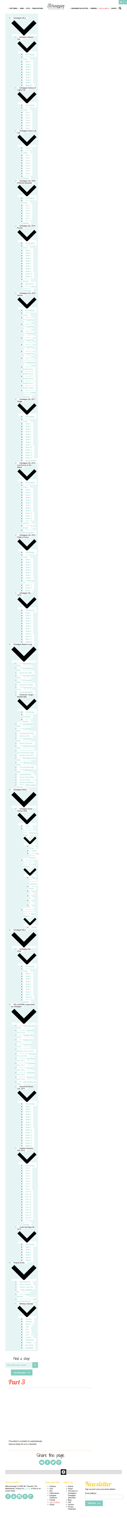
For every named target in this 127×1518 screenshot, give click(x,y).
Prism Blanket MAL (26, 767)
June (27, 1332)
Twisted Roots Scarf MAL (26, 747)
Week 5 (28, 72)
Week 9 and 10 (28, 582)
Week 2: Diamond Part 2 (28, 326)
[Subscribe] (94, 1503)
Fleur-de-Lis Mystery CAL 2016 (26, 1074)
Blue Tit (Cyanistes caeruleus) (33, 881)
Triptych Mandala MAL (25, 725)
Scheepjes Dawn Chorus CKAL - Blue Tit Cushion (29, 863)
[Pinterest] (25, 1496)
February (28, 1322)
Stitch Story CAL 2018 (24, 1045)
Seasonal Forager (26, 685)
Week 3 (28, 67)
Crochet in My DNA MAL (25, 676)
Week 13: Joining (27, 522)
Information (30, 54)
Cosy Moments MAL (24, 764)
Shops (113, 8)
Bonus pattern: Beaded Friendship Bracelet (29, 393)
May (27, 1329)
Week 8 (28, 80)
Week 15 (28, 1143)
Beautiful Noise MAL (24, 664)
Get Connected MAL (24, 740)
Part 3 (27, 118)
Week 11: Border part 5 (28, 382)
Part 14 (28, 1202)
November (29, 1345)
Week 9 (28, 83)
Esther (18, 1444)
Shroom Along (24, 780)
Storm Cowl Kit (25, 1284)
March (27, 1324)
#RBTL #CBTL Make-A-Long (26, 786)
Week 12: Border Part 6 (28, 387)
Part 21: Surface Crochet (27, 1222)
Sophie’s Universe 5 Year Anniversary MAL (25, 752)
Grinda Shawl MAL (26, 777)
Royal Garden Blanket (23, 1295)
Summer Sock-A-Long (24, 688)
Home (27, 148)
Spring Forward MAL (24, 681)
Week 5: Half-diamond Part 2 (29, 347)
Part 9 (27, 1189)
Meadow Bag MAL (26, 755)
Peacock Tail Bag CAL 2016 (26, 1083)
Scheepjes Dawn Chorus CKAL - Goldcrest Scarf (29, 832)
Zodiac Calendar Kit (24, 1291)
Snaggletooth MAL (26, 733)
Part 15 (28, 1205)
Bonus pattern (26, 222)
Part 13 (28, 1199)
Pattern (34, 851)
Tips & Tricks (26, 58)
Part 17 (28, 1210)
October (28, 1343)
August (28, 1337)
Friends (93, 8)
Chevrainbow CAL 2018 (25, 1041)
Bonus (27, 590)
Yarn (22, 8)
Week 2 (28, 64)
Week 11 (28, 277)
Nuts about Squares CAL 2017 (26, 1064)
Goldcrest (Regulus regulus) (34, 855)
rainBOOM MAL (25, 775)
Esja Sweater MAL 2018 (25, 1036)
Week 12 (28, 453)
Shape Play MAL (25, 673)
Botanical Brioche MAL (25, 669)
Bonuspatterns (31, 460)
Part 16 (28, 1207)
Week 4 (28, 70)
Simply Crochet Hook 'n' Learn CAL (26, 1055)
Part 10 (28, 1192)
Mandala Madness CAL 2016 (25, 1078)
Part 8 (27, 174)
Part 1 (27, 112)
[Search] (18, 1365)
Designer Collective (79, 8)
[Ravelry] (30, 1496)
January (28, 1319)
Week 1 (28, 62)
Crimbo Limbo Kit (26, 1287)
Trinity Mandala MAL (24, 771)
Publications (37, 8)
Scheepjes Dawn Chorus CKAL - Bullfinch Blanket (29, 913)
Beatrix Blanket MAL (24, 730)
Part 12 (28, 1197)
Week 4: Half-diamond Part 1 (29, 340)
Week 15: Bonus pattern (28, 531)
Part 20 (28, 1218)
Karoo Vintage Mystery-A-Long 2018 (25, 1050)
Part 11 (28, 1194)
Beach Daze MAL (26, 743)
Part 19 (28, 1215)
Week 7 (28, 77)
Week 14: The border (29, 527)
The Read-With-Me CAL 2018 (25, 1031)
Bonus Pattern (26, 177)
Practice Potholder (27, 716)
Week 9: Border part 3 (28, 373)
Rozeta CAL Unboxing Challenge (28, 288)
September (29, 1340)
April (27, 1327)
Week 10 (28, 85)
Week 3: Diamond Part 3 (28, 333)
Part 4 (27, 120)
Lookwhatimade (35, 1441)
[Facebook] (8, 1496)
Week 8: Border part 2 (28, 368)
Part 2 (27, 115)
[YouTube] (13, 1496)
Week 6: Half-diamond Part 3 (29, 353)
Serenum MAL (24, 736)
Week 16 (28, 1146)
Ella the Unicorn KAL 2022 (26, 1027)
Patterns (13, 8)
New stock (29, 284)
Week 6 (28, 75)
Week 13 (28, 455)
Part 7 (27, 128)
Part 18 (28, 1213)
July (27, 1335)
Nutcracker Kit (24, 1282)
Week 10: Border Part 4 (28, 377)
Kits (28, 8)
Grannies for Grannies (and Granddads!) (26, 1300)
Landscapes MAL (26, 692)
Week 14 (28, 458)
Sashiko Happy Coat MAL (26, 759)
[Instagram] (19, 1496)
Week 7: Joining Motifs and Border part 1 (29, 361)
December (29, 1348)
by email (27, 1489)
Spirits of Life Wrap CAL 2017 (25, 1059)
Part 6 (27, 126)
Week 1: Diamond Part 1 (28, 320)
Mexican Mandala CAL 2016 (25, 1069)
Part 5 (27, 123)
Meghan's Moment (26, 782)
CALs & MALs (104, 8)
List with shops (19, 1373)
